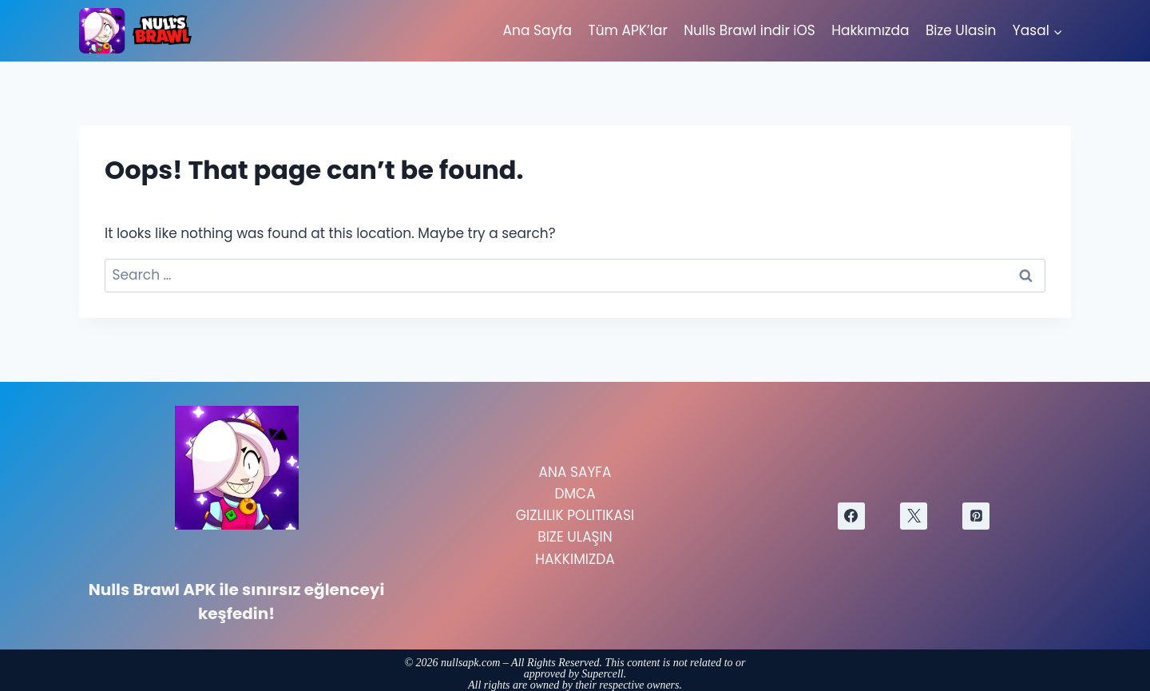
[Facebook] (851, 516)
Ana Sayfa (538, 30)
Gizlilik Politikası (575, 515)
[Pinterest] (975, 516)
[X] (913, 516)
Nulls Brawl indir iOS (749, 30)
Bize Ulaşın (574, 536)
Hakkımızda (870, 30)
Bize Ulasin (961, 30)
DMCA (574, 493)
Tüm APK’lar (627, 30)
